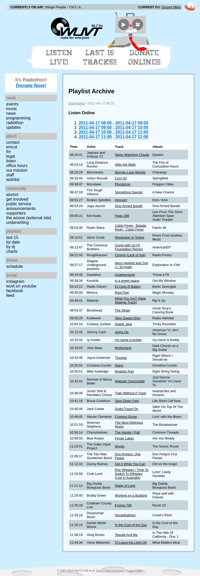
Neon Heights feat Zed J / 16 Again (131, 265)
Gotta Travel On (126, 409)
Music (11, 109)
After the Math (125, 164)
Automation (76, 103)
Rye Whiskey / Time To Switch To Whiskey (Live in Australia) (132, 474)
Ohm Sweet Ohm (127, 318)
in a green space (127, 281)
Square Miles (171, 7)
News (11, 113)
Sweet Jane (123, 324)
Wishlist (13, 179)
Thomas (121, 358)
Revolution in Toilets (129, 237)
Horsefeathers (125, 515)
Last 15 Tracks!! (100, 57)
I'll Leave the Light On (131, 542)
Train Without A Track (130, 393)
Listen (11, 161)
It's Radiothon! (31, 82)
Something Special (129, 192)
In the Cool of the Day (131, 525)
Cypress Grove (126, 417)
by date (13, 242)
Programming (18, 118)
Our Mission (16, 170)
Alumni (12, 194)
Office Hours (16, 165)
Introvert (121, 200)
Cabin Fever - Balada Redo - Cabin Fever (130, 227)
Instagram (15, 281)
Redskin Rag (124, 371)
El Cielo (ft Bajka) (128, 287)
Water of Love (125, 486)
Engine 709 (123, 505)
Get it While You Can (130, 464)
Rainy (119, 365)
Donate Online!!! (144, 57)
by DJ (10, 247)
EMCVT (11, 147)
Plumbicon (122, 184)
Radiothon (15, 122)
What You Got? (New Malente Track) (130, 300)
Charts (12, 251)
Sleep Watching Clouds (132, 155)
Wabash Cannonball (130, 381)
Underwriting (17, 222)
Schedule (14, 266)
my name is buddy (128, 340)
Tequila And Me (126, 535)
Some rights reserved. (110, 570)
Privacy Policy (134, 570)
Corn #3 (121, 178)
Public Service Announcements (21, 206)
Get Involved (17, 199)
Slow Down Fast (127, 401)
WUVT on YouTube (21, 286)
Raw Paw (122, 292)
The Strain (122, 310)
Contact (13, 142)
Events (12, 104)
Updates (13, 127)
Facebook (14, 291)
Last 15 (12, 237)
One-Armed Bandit (128, 206)
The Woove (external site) (28, 218)
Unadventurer (125, 275)
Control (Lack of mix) (130, 255)
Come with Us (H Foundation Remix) (129, 247)
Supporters (16, 213)
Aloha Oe (122, 332)
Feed (10, 295)
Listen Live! (59, 57)
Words (120, 446)
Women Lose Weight (130, 172)
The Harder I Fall (127, 432)
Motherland (123, 348)
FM (8, 151)
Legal (10, 156)
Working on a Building (131, 495)
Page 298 (122, 216)
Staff (10, 175)
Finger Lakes (124, 438)
